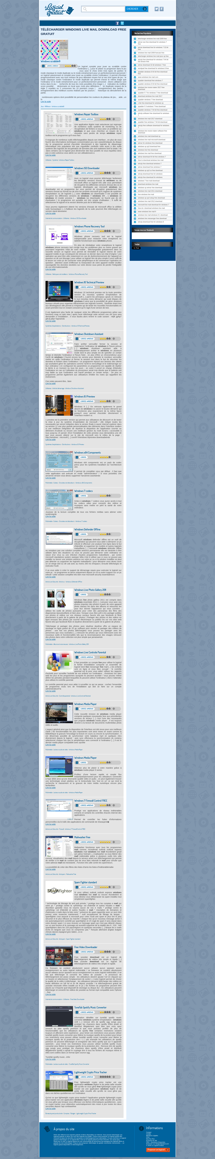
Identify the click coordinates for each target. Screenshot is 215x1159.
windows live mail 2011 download (150, 191)
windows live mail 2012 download (150, 201)
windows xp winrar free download (150, 188)
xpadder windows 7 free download (150, 100)
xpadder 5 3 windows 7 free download (152, 106)
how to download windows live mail (150, 160)
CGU (147, 1137)
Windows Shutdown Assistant (88, 334)
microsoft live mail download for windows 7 (153, 205)
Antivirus (62, 582)
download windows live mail (148, 184)
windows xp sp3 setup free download (151, 198)
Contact (148, 1132)
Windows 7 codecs (83, 491)
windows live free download (148, 150)
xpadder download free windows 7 (150, 81)
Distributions (66, 326)
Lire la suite (46, 101)
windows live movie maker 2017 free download (151, 88)
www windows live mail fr (147, 212)
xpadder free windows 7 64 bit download (152, 122)
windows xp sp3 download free (149, 146)
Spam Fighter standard (85, 882)
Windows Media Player (85, 704)
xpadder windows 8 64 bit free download (152, 84)
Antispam (62, 874)
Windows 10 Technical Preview (89, 282)
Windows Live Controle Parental (90, 652)
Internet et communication (54, 218)
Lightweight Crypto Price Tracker (90, 1072)
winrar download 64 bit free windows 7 (152, 157)
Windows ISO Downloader (87, 168)
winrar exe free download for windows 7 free (152, 43)
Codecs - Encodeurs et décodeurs (63, 483)
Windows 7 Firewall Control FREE (90, 800)
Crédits (148, 1134)
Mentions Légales (152, 1135)
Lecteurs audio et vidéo (60, 750)
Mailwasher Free (82, 837)
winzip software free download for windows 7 (153, 114)
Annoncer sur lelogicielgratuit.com (157, 1144)
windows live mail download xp (149, 136)
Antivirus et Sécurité (52, 582)
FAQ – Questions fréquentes (155, 1142)
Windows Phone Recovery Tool (89, 226)
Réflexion (48, 106)
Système (55, 160)
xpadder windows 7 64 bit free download (152, 110)
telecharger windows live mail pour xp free (153, 56)
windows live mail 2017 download (150, 119)
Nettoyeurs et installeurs (60, 274)
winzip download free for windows (150, 174)
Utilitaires (48, 160)
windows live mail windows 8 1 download (153, 215)
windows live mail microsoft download (151, 140)
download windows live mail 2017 (150, 96)
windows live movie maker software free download (152, 132)
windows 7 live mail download (148, 181)
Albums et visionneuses (60, 644)
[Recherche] (103, 9)
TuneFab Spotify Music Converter (90, 1007)
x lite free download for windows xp (150, 103)
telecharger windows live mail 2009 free (152, 39)
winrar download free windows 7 (149, 167)
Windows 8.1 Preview (84, 396)
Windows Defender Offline (87, 529)
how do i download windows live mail (151, 208)
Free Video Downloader (85, 947)
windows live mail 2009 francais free (151, 53)
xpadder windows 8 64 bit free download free (152, 73)
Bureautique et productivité (54, 1113)
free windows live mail (146, 194)
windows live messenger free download (152, 218)
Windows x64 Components (87, 452)
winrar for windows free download (150, 143)
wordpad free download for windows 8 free (153, 68)
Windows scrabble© (50, 61)
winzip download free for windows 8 (151, 222)
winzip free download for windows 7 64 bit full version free (153, 60)
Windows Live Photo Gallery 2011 (90, 589)
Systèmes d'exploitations (53, 326)
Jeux (42, 106)
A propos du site (151, 1140)
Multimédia (49, 483)
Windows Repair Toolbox (86, 114)
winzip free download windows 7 (149, 164)
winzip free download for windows (150, 177)
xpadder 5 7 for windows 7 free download (153, 93)
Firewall (61, 829)
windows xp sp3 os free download (150, 170)
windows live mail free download (149, 153)
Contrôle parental (64, 696)
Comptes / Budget (69, 1113)
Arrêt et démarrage (58, 388)
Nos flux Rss (150, 1139)
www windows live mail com (148, 77)
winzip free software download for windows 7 (153, 126)
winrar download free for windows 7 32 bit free (153, 48)
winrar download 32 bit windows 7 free (152, 65)
